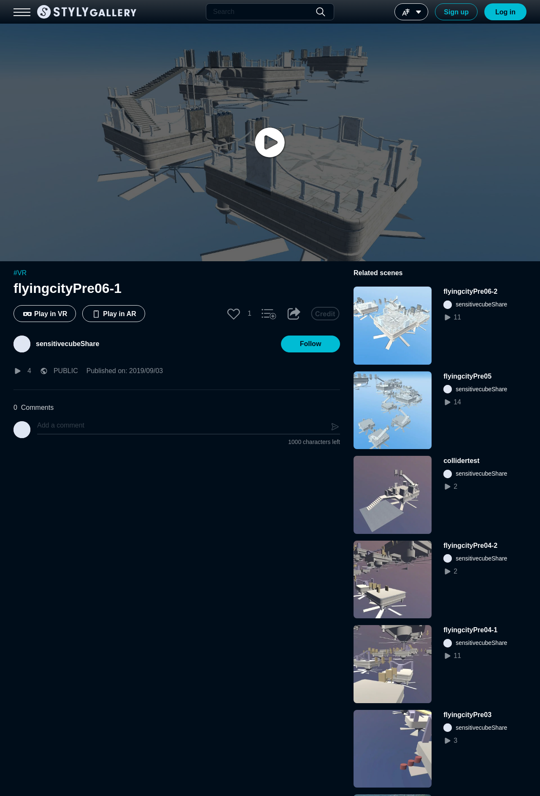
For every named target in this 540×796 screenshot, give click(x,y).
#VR (20, 272)
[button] (233, 313)
